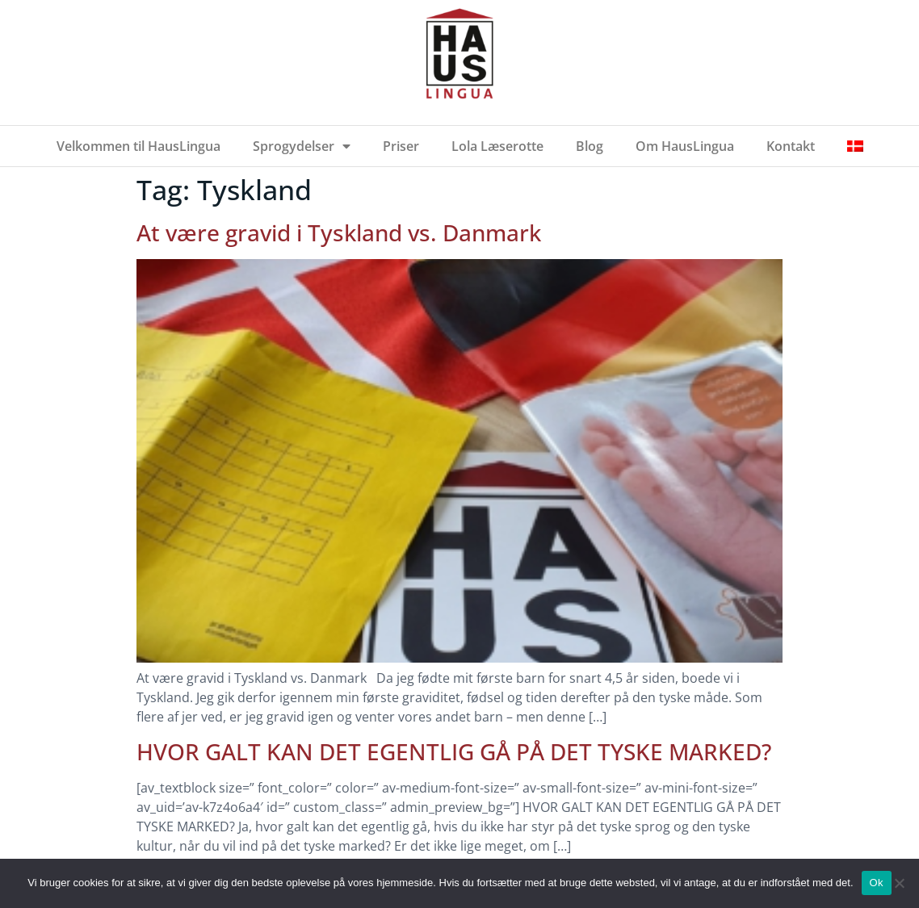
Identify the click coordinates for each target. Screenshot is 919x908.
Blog (589, 146)
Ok (876, 883)
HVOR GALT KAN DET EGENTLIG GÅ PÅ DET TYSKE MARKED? (453, 751)
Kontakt (790, 146)
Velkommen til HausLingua (138, 146)
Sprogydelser (301, 146)
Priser (401, 146)
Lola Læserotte (497, 146)
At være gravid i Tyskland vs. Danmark (338, 232)
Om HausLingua (685, 146)
